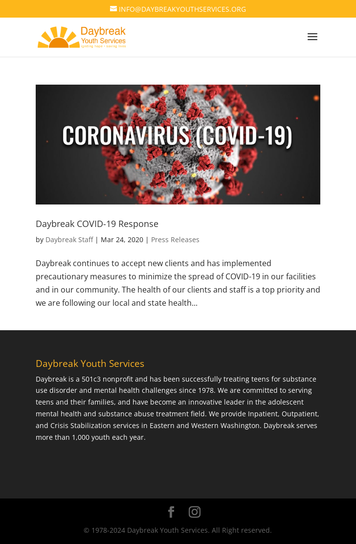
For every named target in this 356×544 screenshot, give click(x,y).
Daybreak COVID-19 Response (97, 223)
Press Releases (175, 239)
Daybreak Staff (69, 239)
